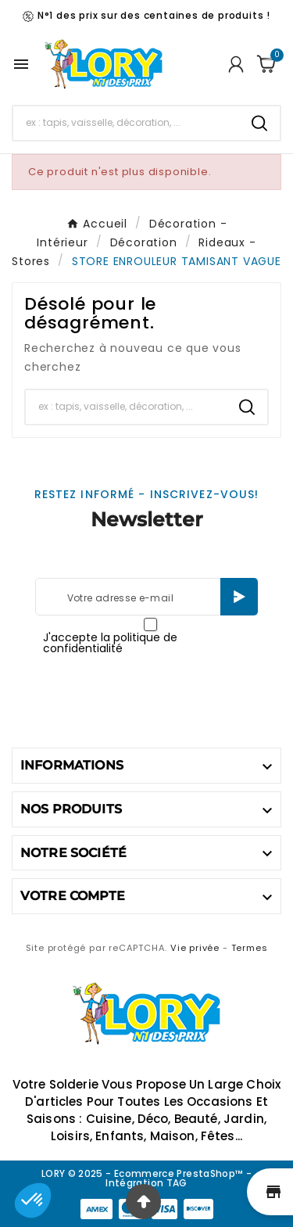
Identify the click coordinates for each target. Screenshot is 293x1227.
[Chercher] (126, 122)
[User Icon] (236, 64)
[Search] (259, 123)
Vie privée (195, 948)
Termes (249, 948)
